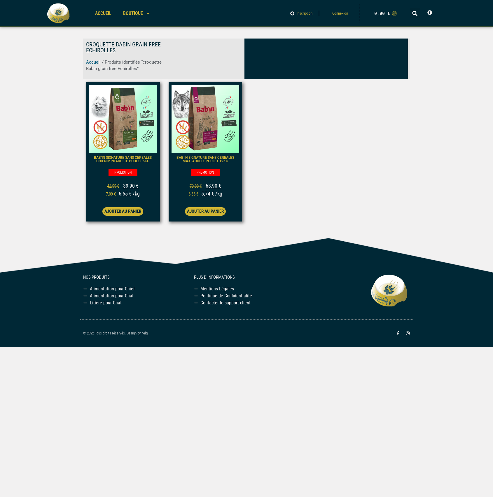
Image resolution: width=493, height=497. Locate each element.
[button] (415, 13)
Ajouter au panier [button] (122, 211)
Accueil (103, 13)
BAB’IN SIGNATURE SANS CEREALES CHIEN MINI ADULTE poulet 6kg (123, 159)
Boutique (137, 13)
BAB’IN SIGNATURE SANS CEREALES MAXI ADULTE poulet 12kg (205, 159)
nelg (144, 333)
